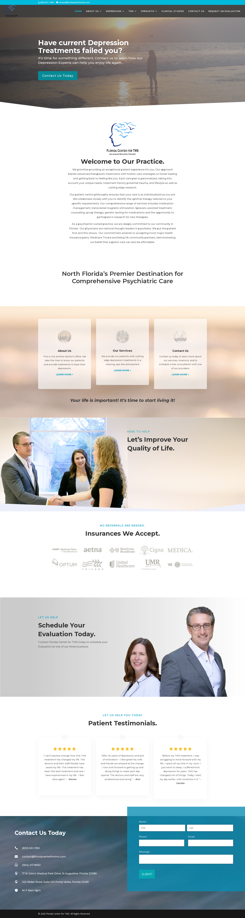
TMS (131, 11)
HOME (78, 11)
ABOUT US (92, 11)
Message (144, 851)
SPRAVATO (147, 11)
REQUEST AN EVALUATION (224, 11)
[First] (162, 828)
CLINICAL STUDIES (172, 11)
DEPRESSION (113, 11)
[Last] (210, 828)
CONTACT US (196, 11)
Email (191, 836)
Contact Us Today (57, 76)
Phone (148, 837)
